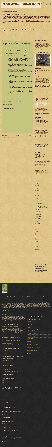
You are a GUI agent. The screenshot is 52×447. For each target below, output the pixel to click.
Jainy (37, 236)
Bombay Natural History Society (32, 329)
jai (36, 244)
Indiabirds (28, 339)
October (38, 201)
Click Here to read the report (6, 369)
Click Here (3, 390)
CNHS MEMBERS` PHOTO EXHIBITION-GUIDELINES (42, 207)
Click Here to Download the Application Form (9, 316)
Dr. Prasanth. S (39, 233)
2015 (37, 198)
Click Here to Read (5, 350)
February (39, 214)
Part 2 (3, 382)
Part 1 (3, 380)
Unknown (38, 239)
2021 (37, 188)
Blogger (28, 444)
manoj (37, 246)
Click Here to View (5, 375)
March (38, 212)
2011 (37, 223)
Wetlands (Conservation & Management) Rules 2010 (11, 427)
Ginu (37, 234)
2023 (37, 185)
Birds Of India (29, 327)
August (38, 209)
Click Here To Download (6, 344)
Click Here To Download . (6, 340)
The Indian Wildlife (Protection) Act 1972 (9, 432)
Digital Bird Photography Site (32, 333)
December (39, 200)
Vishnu (37, 241)
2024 (37, 183)
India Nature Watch (30, 338)
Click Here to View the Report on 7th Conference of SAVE (11, 326)
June (38, 211)
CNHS (37, 229)
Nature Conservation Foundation (32, 350)
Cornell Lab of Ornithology (31, 332)
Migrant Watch (29, 345)
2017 (37, 195)
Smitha (37, 238)
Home (17, 135)
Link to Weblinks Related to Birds (32, 342)
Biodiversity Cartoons (30, 321)
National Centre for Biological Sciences (33, 347)
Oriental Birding (29, 353)
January (38, 216)
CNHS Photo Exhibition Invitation (43, 204)
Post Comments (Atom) (11, 137)
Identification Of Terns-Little (31, 335)
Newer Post (4, 135)
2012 (37, 221)
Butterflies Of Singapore (31, 330)
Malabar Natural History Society (32, 344)
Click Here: (31, 297)
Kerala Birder (29, 341)
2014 (37, 218)
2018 (37, 193)
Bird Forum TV (29, 324)
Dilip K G (37, 231)
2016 (37, 197)
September (39, 203)
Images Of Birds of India (31, 336)
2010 (37, 225)
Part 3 (3, 384)
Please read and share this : (6, 360)
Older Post (30, 135)
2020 (37, 190)
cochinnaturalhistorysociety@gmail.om (15, 90)
